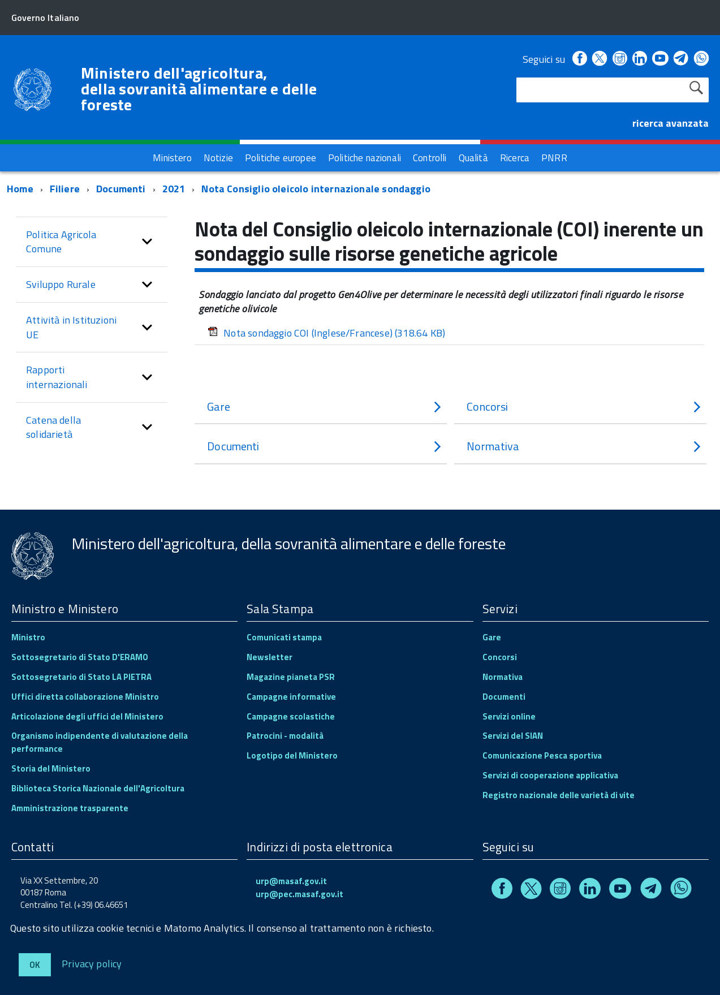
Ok (34, 964)
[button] (147, 241)
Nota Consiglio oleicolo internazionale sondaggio (315, 188)
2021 (174, 188)
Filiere (65, 188)
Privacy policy (92, 963)
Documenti (121, 188)
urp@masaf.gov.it (291, 881)
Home (20, 188)
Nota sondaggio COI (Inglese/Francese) (326, 333)
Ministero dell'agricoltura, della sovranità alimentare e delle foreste (199, 89)
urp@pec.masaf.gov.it (299, 894)
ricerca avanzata (670, 123)
